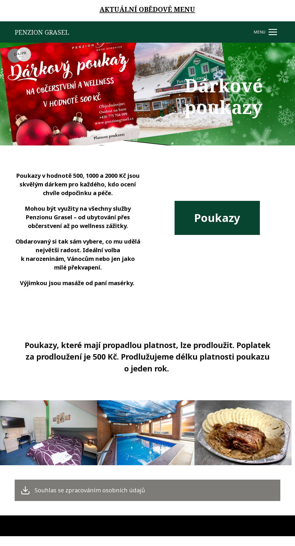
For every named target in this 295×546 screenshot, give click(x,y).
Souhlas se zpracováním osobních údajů (90, 490)
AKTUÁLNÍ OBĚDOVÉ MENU (147, 9)
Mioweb (273, 525)
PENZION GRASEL (42, 32)
